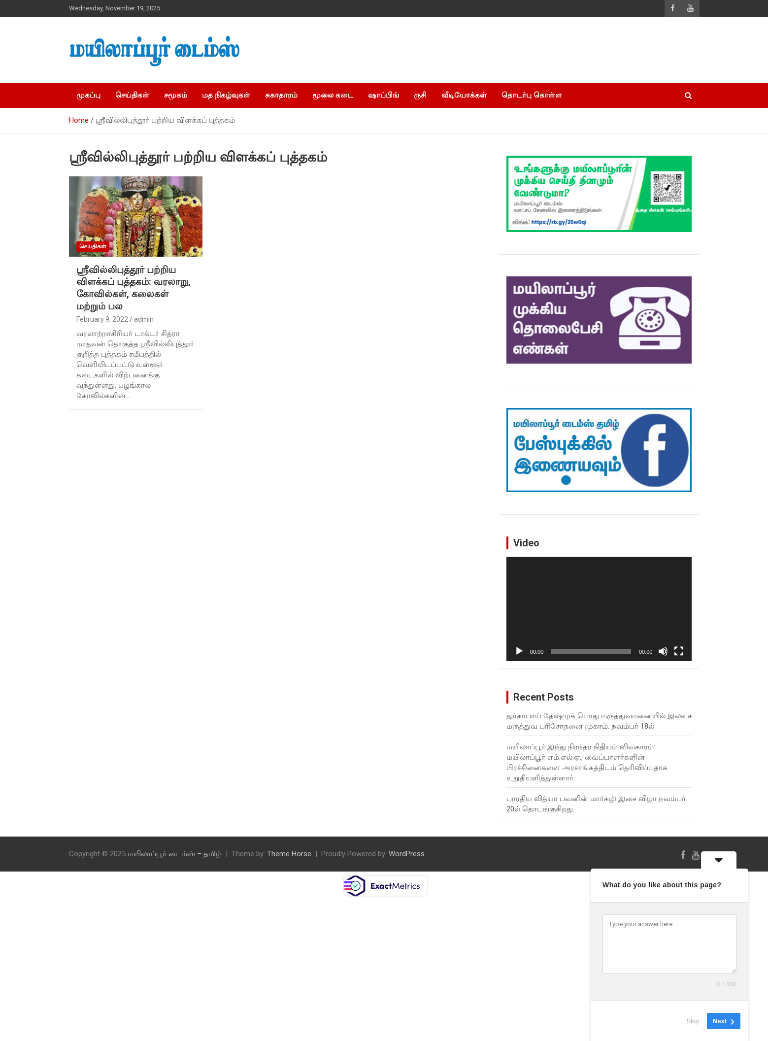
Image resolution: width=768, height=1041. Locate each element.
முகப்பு (88, 95)
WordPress (407, 853)
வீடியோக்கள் (464, 95)
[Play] (519, 651)
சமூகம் (175, 95)
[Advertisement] (527, 50)
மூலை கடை (332, 95)
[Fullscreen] (679, 651)
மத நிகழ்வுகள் (226, 95)
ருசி (420, 95)
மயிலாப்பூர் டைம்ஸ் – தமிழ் (175, 853)
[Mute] (663, 651)
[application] (599, 609)
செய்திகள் (132, 95)
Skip (693, 1021)
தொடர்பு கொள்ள (531, 95)
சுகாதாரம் (281, 95)
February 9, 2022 (102, 319)
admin (144, 319)
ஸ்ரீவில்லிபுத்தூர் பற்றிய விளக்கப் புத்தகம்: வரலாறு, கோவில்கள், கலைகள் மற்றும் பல (133, 288)
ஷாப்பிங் (383, 95)
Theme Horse (289, 853)
